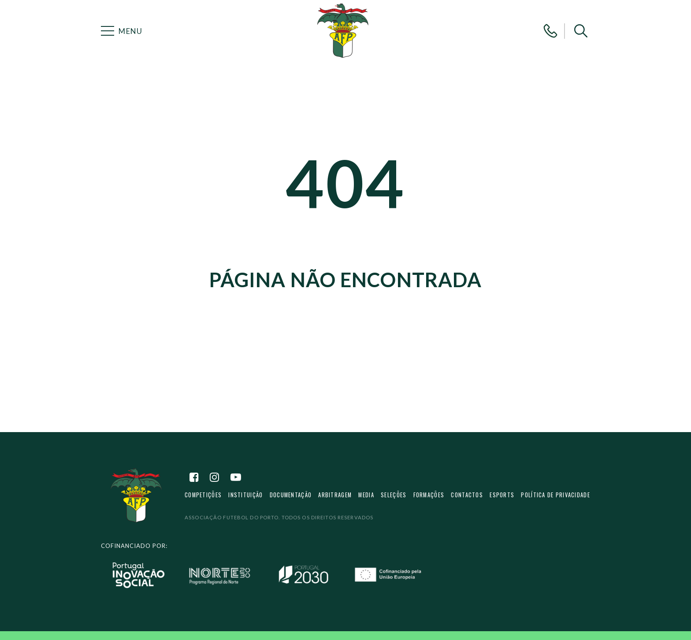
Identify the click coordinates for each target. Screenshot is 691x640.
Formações (429, 498)
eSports (502, 498)
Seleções (394, 498)
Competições (203, 498)
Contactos (467, 498)
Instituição (246, 498)
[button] (581, 31)
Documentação (291, 498)
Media (367, 498)
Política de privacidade (555, 498)
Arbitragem (336, 498)
